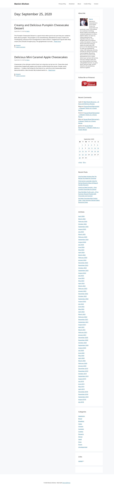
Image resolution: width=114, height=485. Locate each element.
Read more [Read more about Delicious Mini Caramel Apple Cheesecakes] (51, 70)
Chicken (80, 426)
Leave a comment (20, 47)
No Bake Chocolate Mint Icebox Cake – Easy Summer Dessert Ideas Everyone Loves (89, 200)
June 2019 (81, 384)
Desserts (18, 45)
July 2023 (81, 276)
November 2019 (83, 371)
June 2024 (81, 247)
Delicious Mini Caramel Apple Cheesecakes (41, 57)
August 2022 (82, 301)
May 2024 (81, 250)
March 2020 (82, 361)
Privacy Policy (62, 4)
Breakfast (81, 421)
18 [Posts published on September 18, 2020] (92, 151)
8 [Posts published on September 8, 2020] (82, 148)
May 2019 (81, 386)
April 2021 (81, 327)
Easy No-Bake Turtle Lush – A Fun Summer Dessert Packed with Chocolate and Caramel (88, 194)
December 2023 (83, 263)
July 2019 (81, 381)
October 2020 (82, 343)
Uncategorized (82, 447)
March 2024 (82, 255)
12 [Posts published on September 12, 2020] (95, 148)
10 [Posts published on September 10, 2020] (89, 148)
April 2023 (81, 283)
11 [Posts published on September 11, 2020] (92, 148)
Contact (96, 4)
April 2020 (81, 358)
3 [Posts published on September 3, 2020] (88, 145)
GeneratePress (66, 482)
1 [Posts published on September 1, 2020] (82, 145)
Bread (80, 419)
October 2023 (82, 268)
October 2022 (82, 296)
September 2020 (83, 345)
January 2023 (82, 291)
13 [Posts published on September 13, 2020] (98, 148)
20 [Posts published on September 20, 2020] (98, 151)
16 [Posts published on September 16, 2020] (86, 151)
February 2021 (82, 332)
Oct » (84, 162)
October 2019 (82, 374)
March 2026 (82, 219)
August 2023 (82, 273)
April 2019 (81, 389)
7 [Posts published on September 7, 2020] (79, 148)
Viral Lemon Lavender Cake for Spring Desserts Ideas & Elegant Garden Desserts (88, 183)
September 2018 (83, 397)
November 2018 (83, 394)
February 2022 (82, 317)
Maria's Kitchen (21, 4)
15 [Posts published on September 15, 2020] (82, 151)
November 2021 (83, 319)
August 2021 (82, 325)
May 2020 (81, 355)
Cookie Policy (87, 4)
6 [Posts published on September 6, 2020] (97, 145)
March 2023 (82, 286)
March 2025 (82, 234)
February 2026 (82, 221)
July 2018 (81, 402)
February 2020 (82, 363)
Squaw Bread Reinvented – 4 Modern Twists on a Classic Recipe (88, 108)
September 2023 (83, 270)
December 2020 (83, 337)
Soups (80, 444)
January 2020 (82, 366)
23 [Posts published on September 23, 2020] (86, 155)
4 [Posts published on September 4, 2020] (91, 145)
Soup (80, 442)
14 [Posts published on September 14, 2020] (80, 151)
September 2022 (83, 299)
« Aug (80, 162)
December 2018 (83, 392)
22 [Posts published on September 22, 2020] (82, 155)
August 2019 (82, 379)
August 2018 (82, 399)
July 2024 (81, 245)
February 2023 (82, 288)
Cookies (80, 432)
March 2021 (82, 330)
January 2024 (82, 260)
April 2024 (81, 252)
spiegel (80, 461)
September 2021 (83, 322)
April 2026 (81, 216)
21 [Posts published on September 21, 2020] (80, 155)
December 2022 (83, 294)
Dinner (80, 437)
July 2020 (81, 350)
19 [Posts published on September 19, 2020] (95, 151)
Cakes (80, 424)
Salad (80, 439)
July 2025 (81, 232)
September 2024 (83, 239)
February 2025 (82, 237)
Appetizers (81, 416)
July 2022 (81, 304)
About (79, 4)
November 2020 (83, 340)
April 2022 (81, 312)
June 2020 (81, 353)
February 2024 (82, 257)
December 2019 (83, 368)
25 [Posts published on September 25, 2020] (92, 155)
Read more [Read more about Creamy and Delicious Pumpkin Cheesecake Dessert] (57, 41)
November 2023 (83, 265)
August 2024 (82, 242)
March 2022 (82, 314)
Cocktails (81, 429)
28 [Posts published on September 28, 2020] (80, 158)
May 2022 (81, 309)
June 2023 (81, 278)
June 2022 (81, 306)
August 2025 (82, 229)
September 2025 (83, 227)
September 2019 (83, 376)
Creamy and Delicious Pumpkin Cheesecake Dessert (41, 26)
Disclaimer (72, 4)
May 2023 (81, 281)
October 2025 (82, 224)
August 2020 (82, 348)
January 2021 (82, 335)
